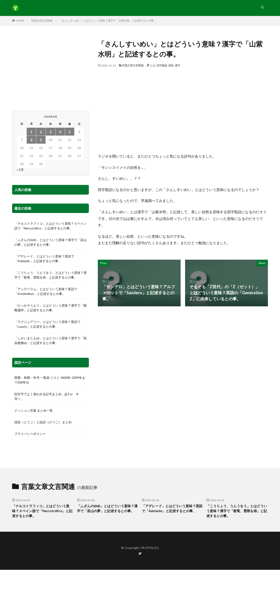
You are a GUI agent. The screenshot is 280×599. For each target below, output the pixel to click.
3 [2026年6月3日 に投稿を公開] (50, 132)
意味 (171, 65)
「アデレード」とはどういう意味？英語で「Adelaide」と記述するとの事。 (44, 258)
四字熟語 (161, 65)
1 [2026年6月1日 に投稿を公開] (31, 132)
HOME (20, 20)
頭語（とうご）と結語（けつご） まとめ (43, 422)
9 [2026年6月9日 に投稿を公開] (41, 140)
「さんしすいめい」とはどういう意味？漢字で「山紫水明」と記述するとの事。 (107, 20)
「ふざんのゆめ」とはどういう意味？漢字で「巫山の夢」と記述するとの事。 (50, 242)
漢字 (177, 65)
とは (152, 65)
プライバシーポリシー (30, 434)
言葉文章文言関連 (41, 20)
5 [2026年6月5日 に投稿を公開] (69, 132)
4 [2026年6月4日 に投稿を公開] (60, 132)
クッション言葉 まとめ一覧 (33, 410)
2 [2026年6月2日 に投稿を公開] (41, 132)
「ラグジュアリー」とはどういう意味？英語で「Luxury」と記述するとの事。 (47, 324)
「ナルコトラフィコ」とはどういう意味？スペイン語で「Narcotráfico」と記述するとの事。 (50, 226)
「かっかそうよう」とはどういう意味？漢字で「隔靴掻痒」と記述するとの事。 (50, 307)
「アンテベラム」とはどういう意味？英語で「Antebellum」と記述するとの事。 (45, 291)
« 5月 (20, 169)
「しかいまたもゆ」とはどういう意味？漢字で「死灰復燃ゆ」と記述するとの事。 (50, 340)
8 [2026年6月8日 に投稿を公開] (31, 140)
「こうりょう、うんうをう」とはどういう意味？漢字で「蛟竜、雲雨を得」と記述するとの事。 (50, 275)
